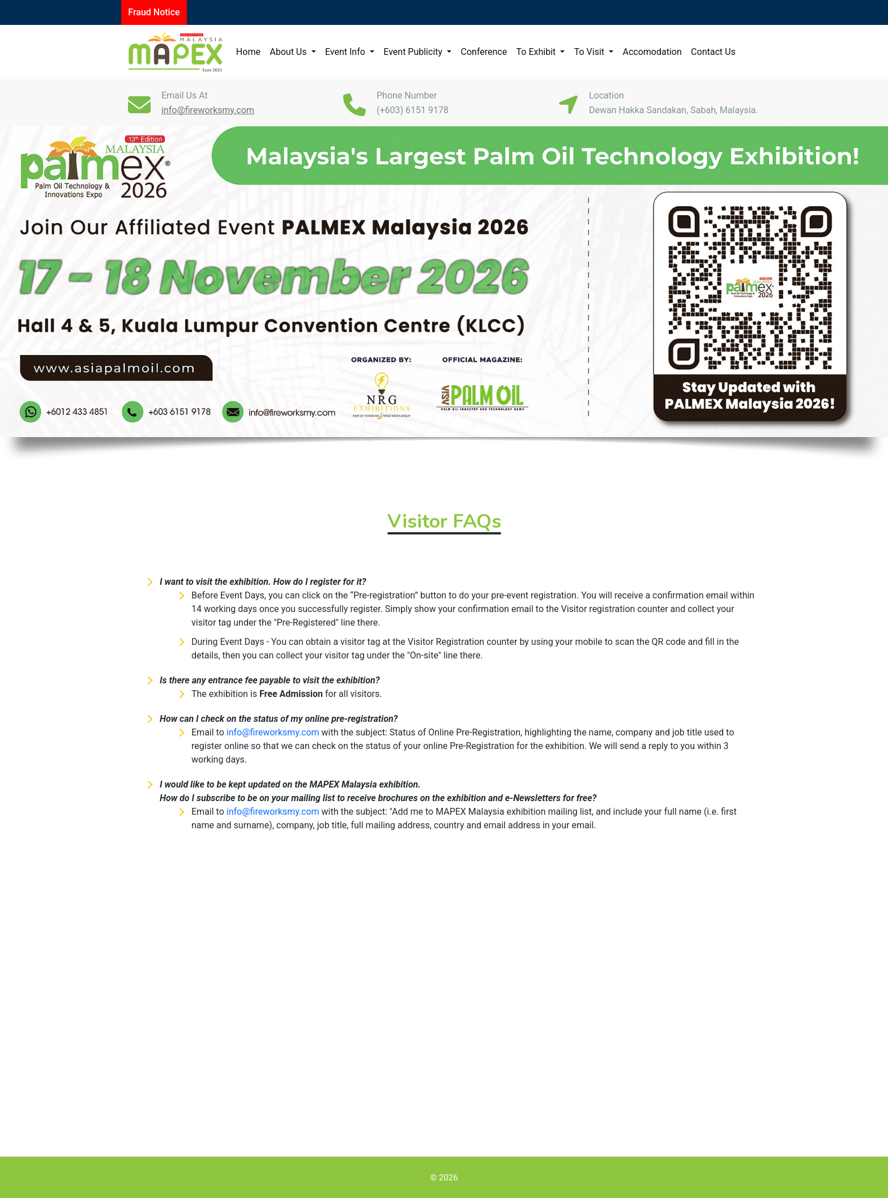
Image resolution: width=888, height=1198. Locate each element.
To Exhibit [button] (537, 51)
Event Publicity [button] (414, 51)
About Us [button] (289, 51)
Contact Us (713, 51)
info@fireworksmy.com (273, 732)
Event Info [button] (346, 51)
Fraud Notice (154, 12)
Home (248, 51)
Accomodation (651, 51)
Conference (484, 51)
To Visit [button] (590, 51)
